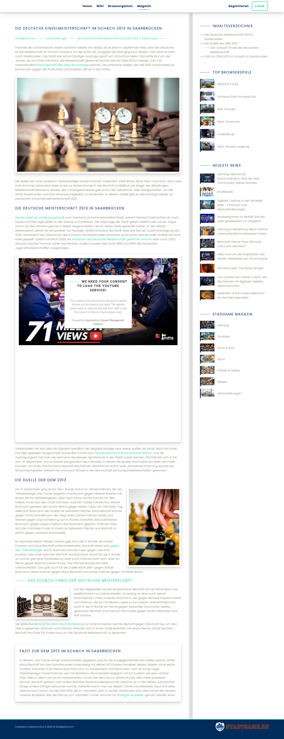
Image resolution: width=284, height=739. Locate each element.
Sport (212, 359)
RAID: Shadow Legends (224, 146)
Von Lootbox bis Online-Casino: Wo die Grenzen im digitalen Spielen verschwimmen (233, 281)
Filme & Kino (217, 348)
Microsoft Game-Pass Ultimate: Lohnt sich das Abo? (231, 244)
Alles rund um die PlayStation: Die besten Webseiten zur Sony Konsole (234, 256)
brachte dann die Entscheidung (61, 624)
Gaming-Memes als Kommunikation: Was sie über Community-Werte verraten (230, 178)
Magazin (144, 6)
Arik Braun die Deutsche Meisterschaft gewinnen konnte (111, 239)
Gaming (214, 325)
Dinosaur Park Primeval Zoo (228, 96)
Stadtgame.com (64, 726)
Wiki (100, 6)
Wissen (213, 381)
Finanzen (215, 336)
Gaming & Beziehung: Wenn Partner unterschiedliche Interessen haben (234, 231)
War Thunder (218, 109)
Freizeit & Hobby (220, 370)
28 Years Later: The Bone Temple (231, 268)
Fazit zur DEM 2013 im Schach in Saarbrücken (236, 56)
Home (87, 6)
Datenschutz (35, 726)
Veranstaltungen (220, 393)
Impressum (21, 726)
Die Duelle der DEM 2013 (221, 43)
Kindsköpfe (216, 191)
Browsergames (120, 6)
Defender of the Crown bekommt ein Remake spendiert (232, 295)
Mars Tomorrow (220, 121)
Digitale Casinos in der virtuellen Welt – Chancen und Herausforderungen (231, 205)
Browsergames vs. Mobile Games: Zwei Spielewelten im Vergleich (232, 219)
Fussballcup (217, 134)
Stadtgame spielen (130, 695)
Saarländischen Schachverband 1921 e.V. (124, 453)
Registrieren (239, 6)
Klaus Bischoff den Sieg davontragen (63, 65)
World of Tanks (219, 84)
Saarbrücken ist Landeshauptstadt (39, 217)
